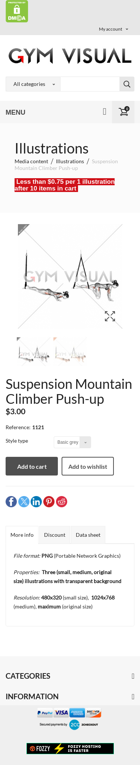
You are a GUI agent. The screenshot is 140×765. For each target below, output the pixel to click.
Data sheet (88, 535)
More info (22, 535)
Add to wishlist (87, 466)
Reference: (18, 427)
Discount (54, 535)
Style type (17, 440)
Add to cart (32, 466)
